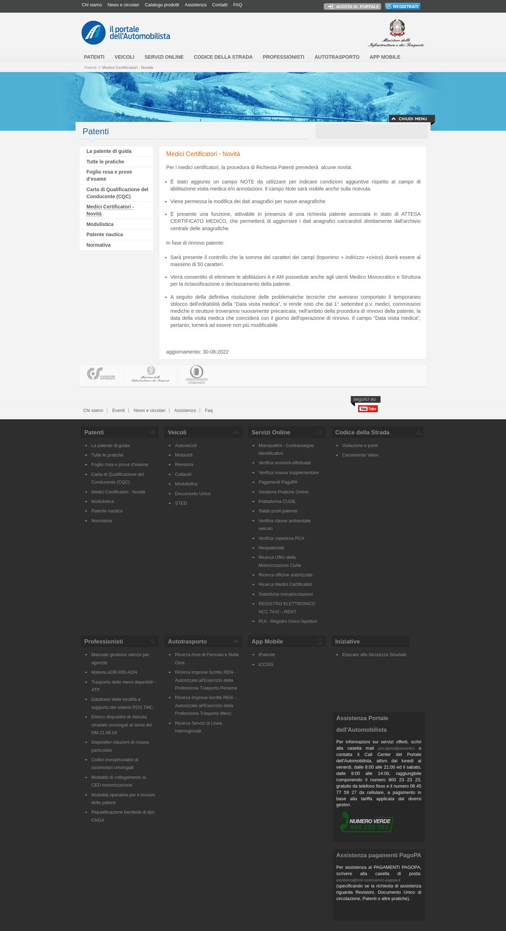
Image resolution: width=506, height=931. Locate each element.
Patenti (90, 67)
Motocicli (184, 455)
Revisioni (184, 464)
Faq (208, 410)
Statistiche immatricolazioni (286, 594)
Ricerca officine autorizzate (285, 574)
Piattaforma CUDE (277, 501)
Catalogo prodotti (162, 4)
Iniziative (347, 641)
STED (181, 503)
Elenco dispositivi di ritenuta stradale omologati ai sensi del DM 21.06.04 (121, 724)
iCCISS (266, 664)
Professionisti (103, 641)
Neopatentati (271, 547)
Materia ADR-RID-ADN (114, 672)
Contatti (220, 4)
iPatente (267, 654)
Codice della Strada (362, 432)
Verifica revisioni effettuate (285, 462)
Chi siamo (92, 4)
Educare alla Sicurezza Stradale (374, 654)
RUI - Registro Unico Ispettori (288, 621)
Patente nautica (104, 234)
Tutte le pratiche (105, 161)
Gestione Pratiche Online (284, 491)
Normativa (98, 245)
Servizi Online (271, 432)
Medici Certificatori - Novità (127, 67)
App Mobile (267, 641)
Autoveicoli (186, 445)
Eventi (118, 410)
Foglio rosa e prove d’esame (119, 464)
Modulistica (99, 224)
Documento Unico (193, 493)
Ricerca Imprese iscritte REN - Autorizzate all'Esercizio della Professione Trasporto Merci (205, 705)
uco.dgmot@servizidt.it (396, 748)
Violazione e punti (360, 445)
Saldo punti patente (278, 510)
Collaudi (183, 474)
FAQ (237, 4)
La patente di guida (108, 151)
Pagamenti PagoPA (278, 482)
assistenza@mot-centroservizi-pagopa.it (368, 880)
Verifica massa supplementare (289, 472)
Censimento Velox (360, 455)
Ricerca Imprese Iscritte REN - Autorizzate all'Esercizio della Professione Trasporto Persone (206, 680)
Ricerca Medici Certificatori (285, 584)
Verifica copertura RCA (281, 538)
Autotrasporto (187, 641)
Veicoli (177, 432)
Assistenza (196, 4)
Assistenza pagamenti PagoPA (378, 855)
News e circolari (123, 4)
